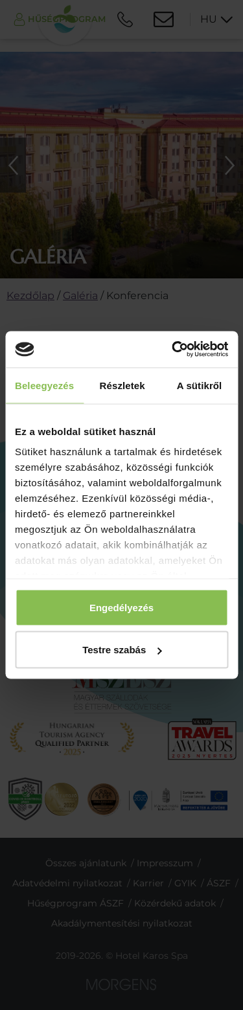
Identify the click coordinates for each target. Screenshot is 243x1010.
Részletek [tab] (122, 384)
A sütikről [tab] (199, 384)
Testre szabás (121, 649)
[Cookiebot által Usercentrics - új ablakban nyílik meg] (173, 349)
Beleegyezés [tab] (44, 384)
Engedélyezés (121, 606)
